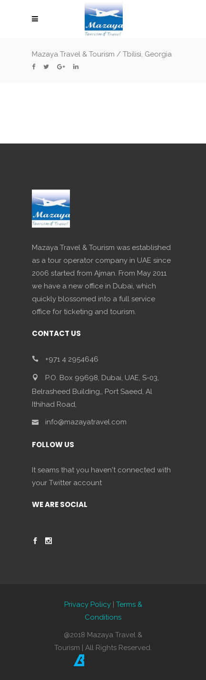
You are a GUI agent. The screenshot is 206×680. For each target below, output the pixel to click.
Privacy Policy (87, 604)
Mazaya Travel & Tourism (73, 54)
